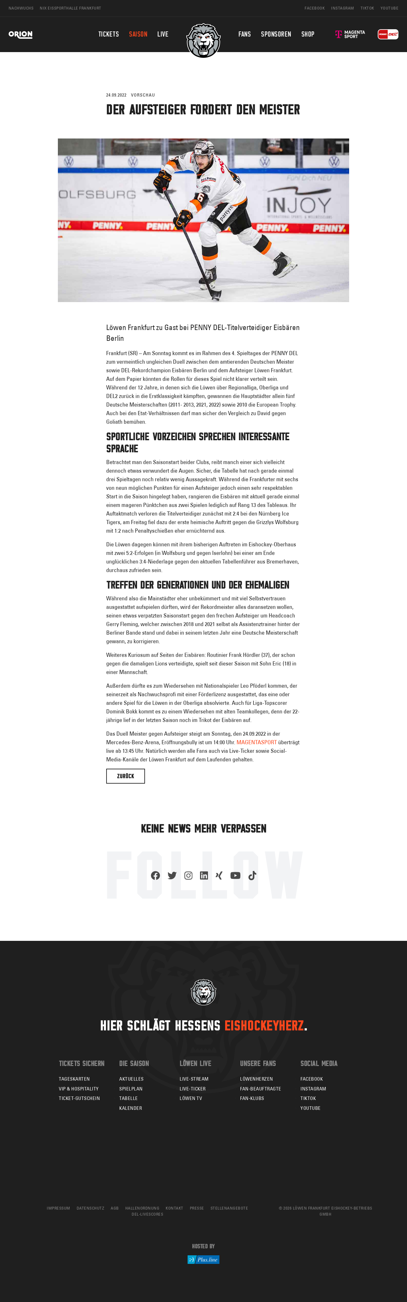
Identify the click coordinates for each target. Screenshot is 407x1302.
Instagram (313, 1089)
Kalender (130, 1108)
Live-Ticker (193, 1089)
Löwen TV (191, 1098)
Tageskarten (74, 1079)
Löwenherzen (256, 1079)
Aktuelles (131, 1079)
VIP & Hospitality (79, 1089)
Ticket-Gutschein (79, 1098)
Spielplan (131, 1089)
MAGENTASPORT (257, 742)
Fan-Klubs (252, 1098)
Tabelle (128, 1098)
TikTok (308, 1098)
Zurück (125, 776)
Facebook (311, 1079)
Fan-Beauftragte (260, 1089)
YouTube (310, 1108)
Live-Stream (194, 1079)
